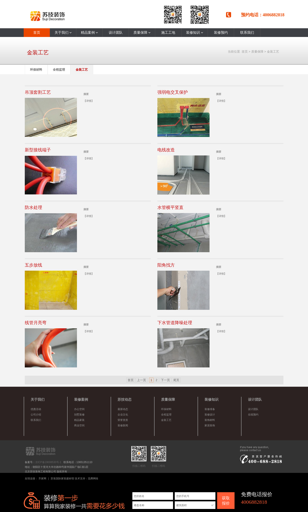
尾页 (176, 380)
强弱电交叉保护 (172, 92)
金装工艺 (273, 51)
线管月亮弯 (36, 322)
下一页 (165, 380)
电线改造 (166, 149)
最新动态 (123, 409)
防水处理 (33, 207)
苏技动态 (125, 399)
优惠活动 (36, 409)
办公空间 (79, 409)
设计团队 (116, 32)
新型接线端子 (38, 149)
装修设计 (210, 414)
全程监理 (59, 69)
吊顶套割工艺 (38, 92)
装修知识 (194, 32)
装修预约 (221, 32)
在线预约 (253, 414)
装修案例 (81, 399)
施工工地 (168, 32)
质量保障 (141, 32)
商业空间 (79, 425)
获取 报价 (226, 500)
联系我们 (247, 32)
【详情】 (88, 100)
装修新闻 (123, 425)
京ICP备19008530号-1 (48, 462)
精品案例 (89, 32)
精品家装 (79, 420)
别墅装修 (79, 414)
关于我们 (63, 32)
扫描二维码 (139, 456)
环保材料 (36, 69)
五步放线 (33, 265)
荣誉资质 (123, 420)
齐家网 (42, 478)
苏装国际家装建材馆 (62, 478)
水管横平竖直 (170, 207)
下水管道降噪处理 (174, 322)
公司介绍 (36, 414)
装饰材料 (210, 420)
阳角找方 (166, 265)
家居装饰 (210, 425)
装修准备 (210, 409)
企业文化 (123, 414)
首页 (36, 32)
